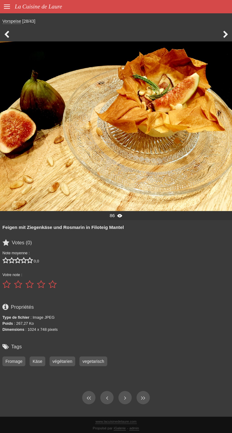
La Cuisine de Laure (38, 6)
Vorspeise (11, 21)
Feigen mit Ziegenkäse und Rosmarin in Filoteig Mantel (63, 227)
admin (134, 428)
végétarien (62, 361)
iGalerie (120, 428)
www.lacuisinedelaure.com (116, 421)
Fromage (13, 361)
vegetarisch (93, 361)
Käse (37, 361)
